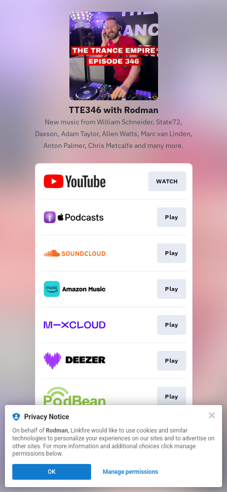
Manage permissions (131, 471)
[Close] (212, 415)
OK (52, 471)
